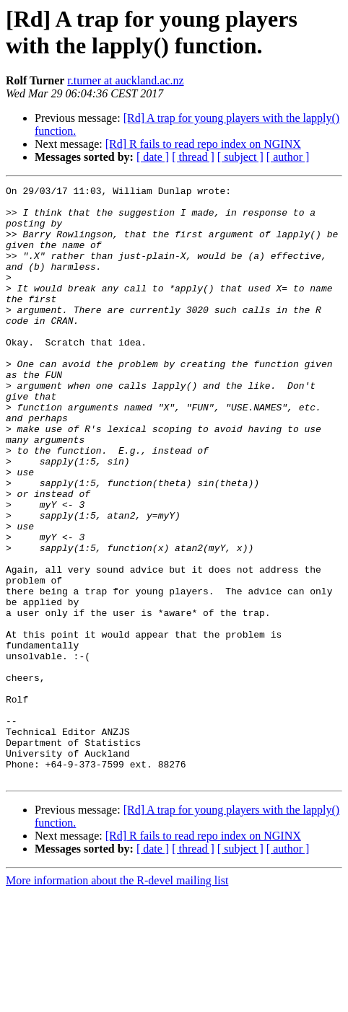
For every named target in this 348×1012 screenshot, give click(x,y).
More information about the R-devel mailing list (117, 999)
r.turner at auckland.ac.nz (125, 80)
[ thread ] (193, 157)
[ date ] (152, 157)
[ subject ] (240, 157)
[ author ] (288, 157)
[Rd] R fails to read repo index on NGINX (203, 144)
